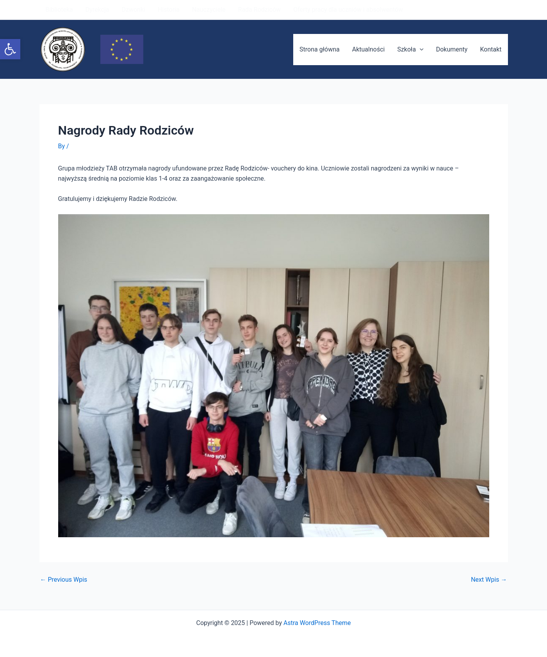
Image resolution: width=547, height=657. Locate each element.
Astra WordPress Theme (317, 623)
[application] (420, 49)
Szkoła (410, 49)
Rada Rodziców (259, 9)
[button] (10, 49)
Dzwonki (133, 9)
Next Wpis (489, 580)
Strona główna (319, 49)
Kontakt (490, 49)
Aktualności (368, 49)
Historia (169, 9)
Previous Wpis (63, 580)
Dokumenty (452, 49)
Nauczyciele (209, 9)
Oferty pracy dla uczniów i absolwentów (348, 9)
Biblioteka (59, 9)
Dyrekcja (97, 9)
